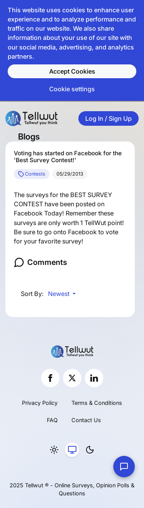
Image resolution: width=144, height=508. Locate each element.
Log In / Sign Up (108, 118)
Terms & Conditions (96, 402)
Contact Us (86, 420)
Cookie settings (72, 89)
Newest (59, 294)
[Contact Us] (124, 466)
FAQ (52, 420)
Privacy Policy (40, 402)
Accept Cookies (72, 71)
